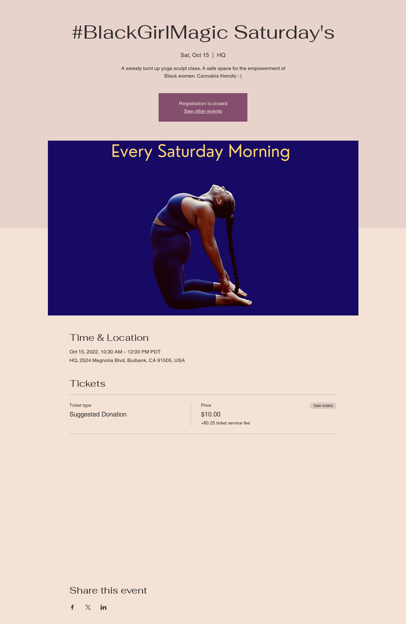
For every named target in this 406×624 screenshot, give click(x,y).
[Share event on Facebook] (72, 607)
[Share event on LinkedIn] (104, 607)
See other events (203, 111)
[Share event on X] (88, 607)
